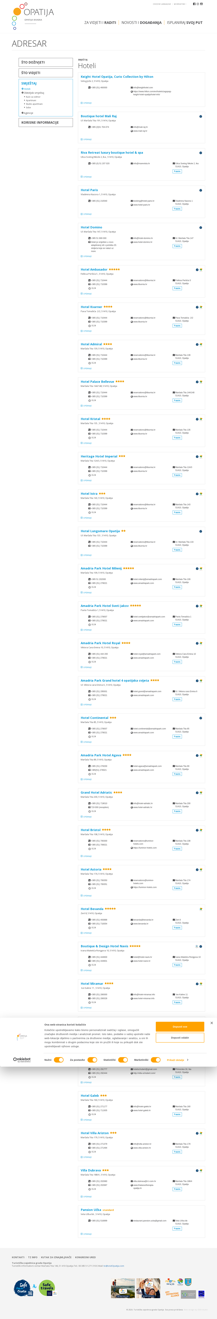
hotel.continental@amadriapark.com (146, 729)
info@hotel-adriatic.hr (143, 803)
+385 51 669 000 (98, 238)
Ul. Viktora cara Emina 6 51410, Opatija (185, 695)
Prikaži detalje (175, 1312)
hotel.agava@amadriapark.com (146, 766)
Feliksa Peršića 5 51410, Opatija (182, 284)
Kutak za (56, 1257)
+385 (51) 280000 (99, 994)
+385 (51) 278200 (99, 766)
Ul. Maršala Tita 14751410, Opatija (183, 242)
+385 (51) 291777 (99, 1069)
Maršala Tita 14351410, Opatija (182, 508)
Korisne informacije (40, 122)
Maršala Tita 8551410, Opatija (181, 733)
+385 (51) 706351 (99, 884)
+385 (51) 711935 (99, 1110)
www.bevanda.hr (141, 924)
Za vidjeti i (100, 22)
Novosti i (142, 22)
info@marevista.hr (141, 163)
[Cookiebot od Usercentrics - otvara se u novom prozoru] (22, 1312)
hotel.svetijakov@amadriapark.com (146, 617)
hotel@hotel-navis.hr (142, 957)
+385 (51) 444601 (99, 961)
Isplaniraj (185, 22)
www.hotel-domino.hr (142, 242)
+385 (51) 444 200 (99, 654)
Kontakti (18, 1257)
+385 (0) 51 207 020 (100, 163)
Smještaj (29, 83)
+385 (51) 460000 (99, 87)
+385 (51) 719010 (99, 803)
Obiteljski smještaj (34, 92)
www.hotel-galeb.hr (142, 1110)
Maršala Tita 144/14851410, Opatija (183, 396)
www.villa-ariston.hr (142, 1148)
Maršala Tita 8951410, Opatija (181, 770)
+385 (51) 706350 (99, 880)
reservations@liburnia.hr (144, 280)
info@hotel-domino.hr (143, 238)
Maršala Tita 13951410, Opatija (182, 359)
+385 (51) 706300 (99, 841)
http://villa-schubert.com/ (144, 1073)
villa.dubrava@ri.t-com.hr (144, 1181)
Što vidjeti (30, 73)
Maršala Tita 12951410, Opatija (182, 1036)
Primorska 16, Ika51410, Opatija (182, 1073)
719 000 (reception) (100, 807)
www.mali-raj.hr (140, 131)
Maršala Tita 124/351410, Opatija (182, 471)
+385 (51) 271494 (99, 1148)
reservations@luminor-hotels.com (143, 842)
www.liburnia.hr (140, 284)
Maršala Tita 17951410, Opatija (182, 1148)
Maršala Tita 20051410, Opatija (182, 807)
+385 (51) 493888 (99, 920)
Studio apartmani (34, 104)
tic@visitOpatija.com (114, 1265)
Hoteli (27, 89)
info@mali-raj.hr (140, 127)
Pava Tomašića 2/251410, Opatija (183, 322)
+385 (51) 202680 (99, 1181)
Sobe (28, 107)
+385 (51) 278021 (99, 583)
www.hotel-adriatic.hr (142, 807)
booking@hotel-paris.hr (143, 201)
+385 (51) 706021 (99, 845)
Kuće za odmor (33, 97)
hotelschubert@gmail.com (145, 1069)
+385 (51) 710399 (99, 284)
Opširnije (87, 103)
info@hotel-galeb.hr (142, 1106)
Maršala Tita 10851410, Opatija (182, 845)
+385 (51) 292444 (99, 1073)
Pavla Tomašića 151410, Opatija (182, 621)
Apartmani (31, 100)
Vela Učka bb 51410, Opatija (181, 1225)
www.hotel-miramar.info (144, 998)
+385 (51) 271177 (99, 1106)
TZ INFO (32, 1257)
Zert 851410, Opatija (181, 924)
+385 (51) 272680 (99, 1036)
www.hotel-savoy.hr (142, 1036)
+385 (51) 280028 (99, 998)
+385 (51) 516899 (99, 1221)
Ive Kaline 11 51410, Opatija (181, 998)
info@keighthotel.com (143, 87)
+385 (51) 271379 (99, 1144)
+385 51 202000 (98, 579)
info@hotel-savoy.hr (142, 1032)
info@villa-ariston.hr (142, 1144)
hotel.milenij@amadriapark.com (146, 579)
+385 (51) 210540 (99, 201)
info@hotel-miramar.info (144, 994)
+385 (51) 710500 (99, 1032)
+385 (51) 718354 (99, 924)
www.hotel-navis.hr (142, 961)
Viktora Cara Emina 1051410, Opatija (184, 658)
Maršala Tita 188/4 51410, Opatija (182, 1185)
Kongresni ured (85, 1257)
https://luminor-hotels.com (145, 848)
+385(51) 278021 (99, 770)
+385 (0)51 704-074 (100, 127)
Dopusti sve (180, 1278)
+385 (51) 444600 (99, 957)
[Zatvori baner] (212, 1275)
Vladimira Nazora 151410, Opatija (183, 205)
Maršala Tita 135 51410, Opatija (182, 434)
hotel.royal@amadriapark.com (146, 654)
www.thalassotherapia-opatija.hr (143, 1186)
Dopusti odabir (180, 1290)
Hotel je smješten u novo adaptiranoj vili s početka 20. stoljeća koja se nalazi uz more (104, 246)
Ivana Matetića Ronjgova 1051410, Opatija (187, 961)
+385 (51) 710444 (99, 280)
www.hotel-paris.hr (141, 205)
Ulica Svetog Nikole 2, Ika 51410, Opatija (186, 167)
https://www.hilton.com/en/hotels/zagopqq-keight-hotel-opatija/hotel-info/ (146, 93)
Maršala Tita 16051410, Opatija (182, 1110)
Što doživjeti (33, 62)
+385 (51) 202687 (99, 1185)
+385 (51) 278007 (99, 617)
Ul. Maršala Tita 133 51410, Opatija (183, 546)
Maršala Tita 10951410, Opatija (182, 583)
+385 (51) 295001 (99, 691)
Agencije (28, 113)
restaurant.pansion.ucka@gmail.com (146, 1221)
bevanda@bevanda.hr (143, 920)
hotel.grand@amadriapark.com (146, 691)
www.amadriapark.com (143, 583)
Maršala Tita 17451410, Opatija (182, 884)
